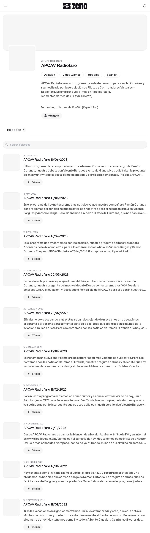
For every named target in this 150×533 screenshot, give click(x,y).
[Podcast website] (51, 116)
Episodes (16, 130)
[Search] (145, 6)
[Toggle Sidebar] (5, 5)
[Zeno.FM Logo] (75, 5)
